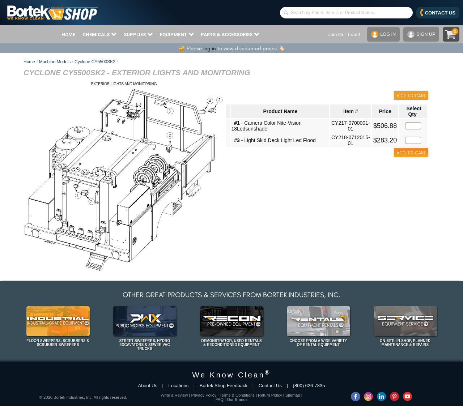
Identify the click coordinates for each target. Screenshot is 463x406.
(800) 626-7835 (309, 385)
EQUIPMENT (177, 34)
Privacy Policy (203, 395)
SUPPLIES (138, 34)
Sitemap (292, 395)
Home (29, 61)
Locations (179, 385)
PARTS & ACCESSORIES (230, 34)
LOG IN (382, 34)
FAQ (220, 399)
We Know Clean (231, 375)
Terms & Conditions (237, 395)
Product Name (280, 111)
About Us (147, 385)
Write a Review (174, 395)
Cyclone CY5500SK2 (95, 61)
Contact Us (270, 385)
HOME (68, 34)
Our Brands (237, 399)
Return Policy (270, 395)
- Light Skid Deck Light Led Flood (275, 140)
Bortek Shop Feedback (223, 385)
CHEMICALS (99, 34)
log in (209, 48)
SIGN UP (421, 34)
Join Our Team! (343, 34)
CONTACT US (437, 12)
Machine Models (55, 61)
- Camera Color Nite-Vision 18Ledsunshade (266, 126)
